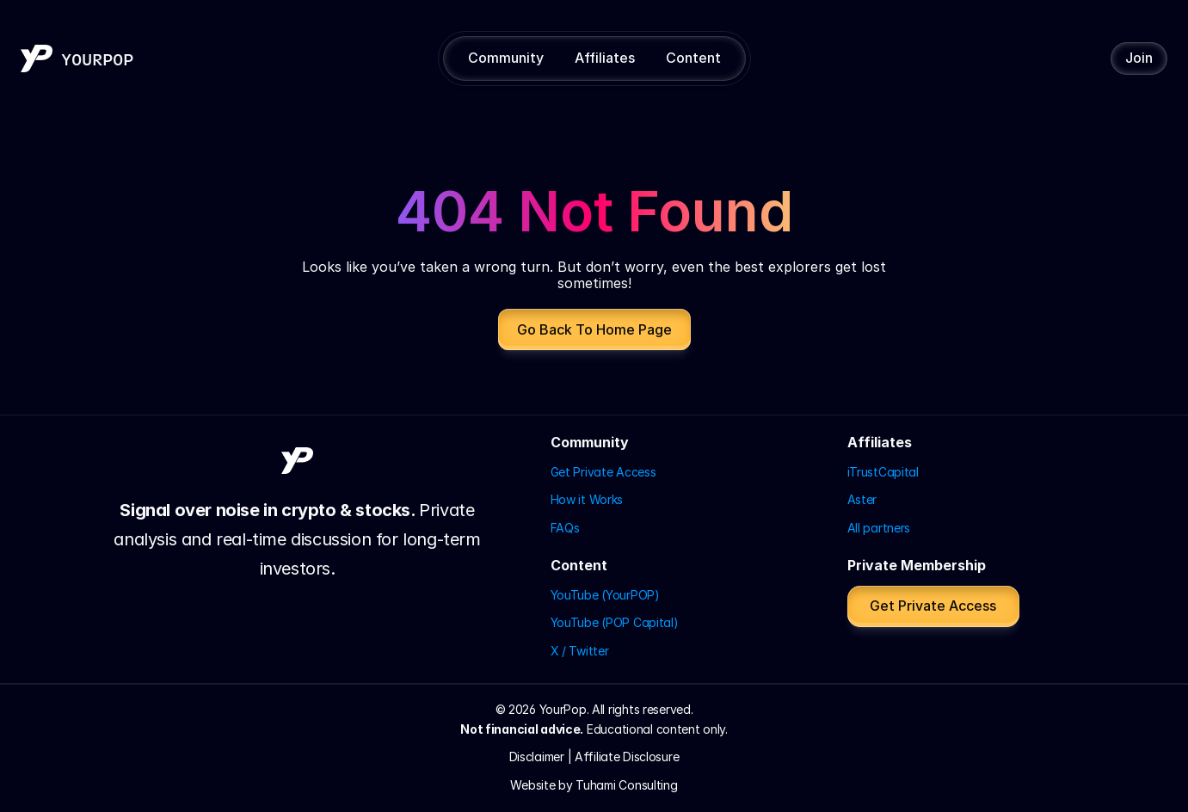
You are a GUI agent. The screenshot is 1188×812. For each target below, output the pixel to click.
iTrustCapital (883, 471)
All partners (879, 527)
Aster (862, 499)
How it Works (587, 499)
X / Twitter (580, 650)
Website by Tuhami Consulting (593, 785)
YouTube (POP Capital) (615, 622)
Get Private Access (603, 471)
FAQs (565, 527)
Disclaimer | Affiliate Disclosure (594, 756)
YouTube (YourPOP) (605, 594)
